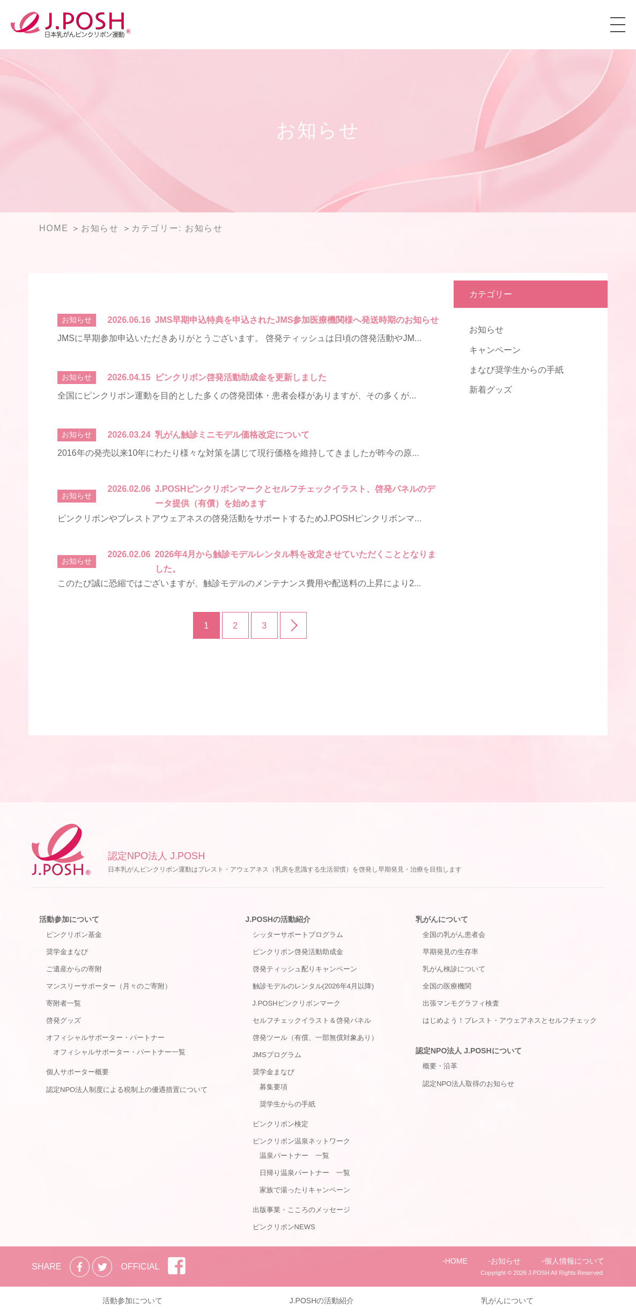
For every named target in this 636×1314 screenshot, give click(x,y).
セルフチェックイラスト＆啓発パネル (312, 1020)
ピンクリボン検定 (280, 1124)
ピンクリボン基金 (74, 935)
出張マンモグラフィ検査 (461, 1003)
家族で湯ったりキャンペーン (305, 1190)
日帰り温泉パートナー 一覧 (305, 1173)
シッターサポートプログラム (298, 935)
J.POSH (539, 1272)
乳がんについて (442, 919)
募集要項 (273, 1087)
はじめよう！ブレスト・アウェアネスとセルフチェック (510, 1020)
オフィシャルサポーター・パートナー (105, 1038)
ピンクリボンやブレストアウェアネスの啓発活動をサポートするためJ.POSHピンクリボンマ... (239, 518)
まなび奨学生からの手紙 (516, 369)
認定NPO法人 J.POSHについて (469, 1050)
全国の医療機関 (447, 986)
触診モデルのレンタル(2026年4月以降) (313, 986)
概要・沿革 (440, 1066)
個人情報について (574, 1261)
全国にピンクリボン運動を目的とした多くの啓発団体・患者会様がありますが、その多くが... (236, 395)
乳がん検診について (454, 969)
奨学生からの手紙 (287, 1104)
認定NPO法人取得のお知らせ (468, 1084)
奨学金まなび (67, 952)
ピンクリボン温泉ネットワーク (301, 1141)
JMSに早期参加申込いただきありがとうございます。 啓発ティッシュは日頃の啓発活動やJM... (239, 338)
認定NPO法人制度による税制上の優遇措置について (127, 1090)
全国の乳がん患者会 (454, 935)
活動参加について (69, 919)
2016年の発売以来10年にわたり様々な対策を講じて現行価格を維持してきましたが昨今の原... (238, 452)
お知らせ (486, 329)
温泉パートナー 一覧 (294, 1155)
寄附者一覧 (63, 1003)
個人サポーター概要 (77, 1072)
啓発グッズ (63, 1020)
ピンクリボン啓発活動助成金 (298, 952)
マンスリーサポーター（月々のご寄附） (109, 986)
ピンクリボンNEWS (284, 1227)
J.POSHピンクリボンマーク (297, 1003)
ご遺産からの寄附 (74, 969)
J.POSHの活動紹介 (278, 919)
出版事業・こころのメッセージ (301, 1210)
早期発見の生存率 (450, 952)
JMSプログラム (277, 1055)
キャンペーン (495, 350)
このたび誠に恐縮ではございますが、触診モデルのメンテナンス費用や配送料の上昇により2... (239, 583)
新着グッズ (490, 389)
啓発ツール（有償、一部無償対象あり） (315, 1038)
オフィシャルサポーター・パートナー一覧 (119, 1052)
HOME (456, 1261)
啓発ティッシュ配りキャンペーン (305, 969)
